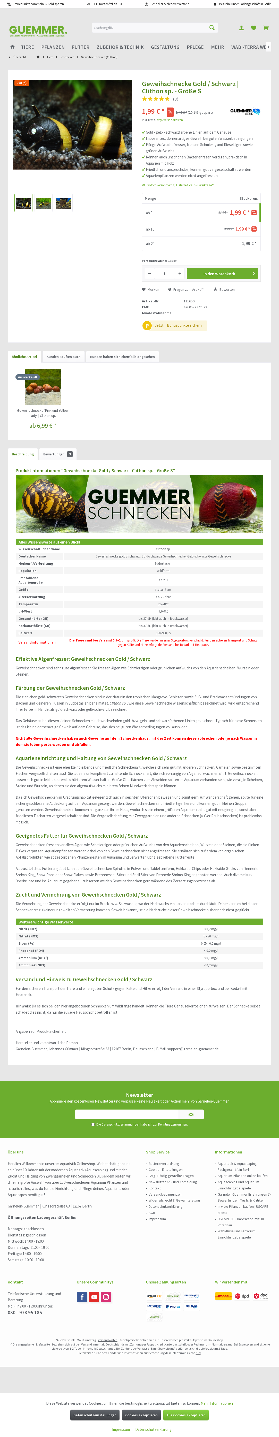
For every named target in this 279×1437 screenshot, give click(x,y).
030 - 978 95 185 (25, 1312)
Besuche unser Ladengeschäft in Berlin (245, 4)
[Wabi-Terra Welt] (251, 47)
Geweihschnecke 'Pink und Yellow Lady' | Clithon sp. (43, 413)
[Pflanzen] (53, 47)
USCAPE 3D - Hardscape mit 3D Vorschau (241, 1222)
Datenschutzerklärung (166, 1206)
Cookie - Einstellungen (166, 1169)
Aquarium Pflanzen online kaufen (243, 1175)
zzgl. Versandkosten (170, 120)
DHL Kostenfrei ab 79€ (108, 4)
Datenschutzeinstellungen (94, 1415)
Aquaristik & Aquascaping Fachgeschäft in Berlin (237, 1166)
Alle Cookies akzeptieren (186, 1415)
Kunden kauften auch (64, 356)
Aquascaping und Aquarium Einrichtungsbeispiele (238, 1185)
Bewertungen (58, 454)
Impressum (157, 1219)
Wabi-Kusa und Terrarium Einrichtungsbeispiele (237, 1234)
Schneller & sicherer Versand (170, 4)
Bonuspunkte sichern (184, 325)
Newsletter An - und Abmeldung (173, 1182)
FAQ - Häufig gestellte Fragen (171, 1175)
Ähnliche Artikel (24, 356)
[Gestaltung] (165, 47)
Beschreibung (23, 454)
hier (198, 1353)
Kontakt (155, 1188)
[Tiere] (27, 47)
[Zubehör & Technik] (120, 47)
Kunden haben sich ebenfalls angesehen (122, 356)
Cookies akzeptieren (141, 1415)
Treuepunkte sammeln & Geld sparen (38, 4)
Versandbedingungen (165, 1194)
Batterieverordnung (164, 1163)
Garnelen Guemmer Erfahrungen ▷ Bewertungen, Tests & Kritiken (244, 1197)
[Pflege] (195, 47)
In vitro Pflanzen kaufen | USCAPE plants (243, 1209)
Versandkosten (107, 1340)
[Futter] (80, 47)
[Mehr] (217, 47)
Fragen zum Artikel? (186, 289)
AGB (152, 1212)
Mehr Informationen (217, 1403)
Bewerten (224, 289)
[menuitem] (265, 27)
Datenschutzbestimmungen (121, 1124)
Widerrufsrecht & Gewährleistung (174, 1200)
